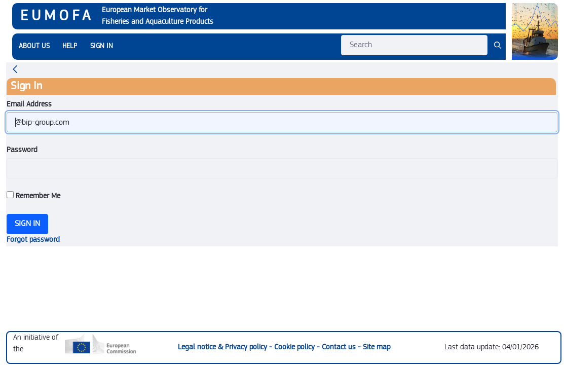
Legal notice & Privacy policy (223, 347)
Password (22, 149)
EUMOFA (57, 15)
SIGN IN (101, 46)
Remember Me (33, 195)
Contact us (340, 347)
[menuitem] (34, 46)
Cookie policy (295, 347)
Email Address (29, 104)
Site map (376, 347)
